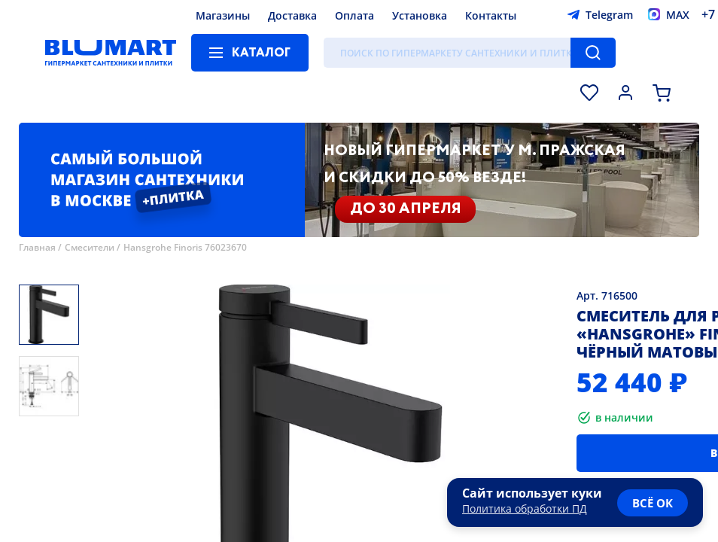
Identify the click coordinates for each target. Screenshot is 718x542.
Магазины (223, 15)
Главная (37, 247)
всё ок (652, 502)
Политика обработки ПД (524, 508)
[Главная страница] (110, 52)
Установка (419, 15)
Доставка (292, 15)
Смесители (89, 247)
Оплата (354, 15)
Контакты (490, 15)
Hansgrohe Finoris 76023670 (185, 247)
